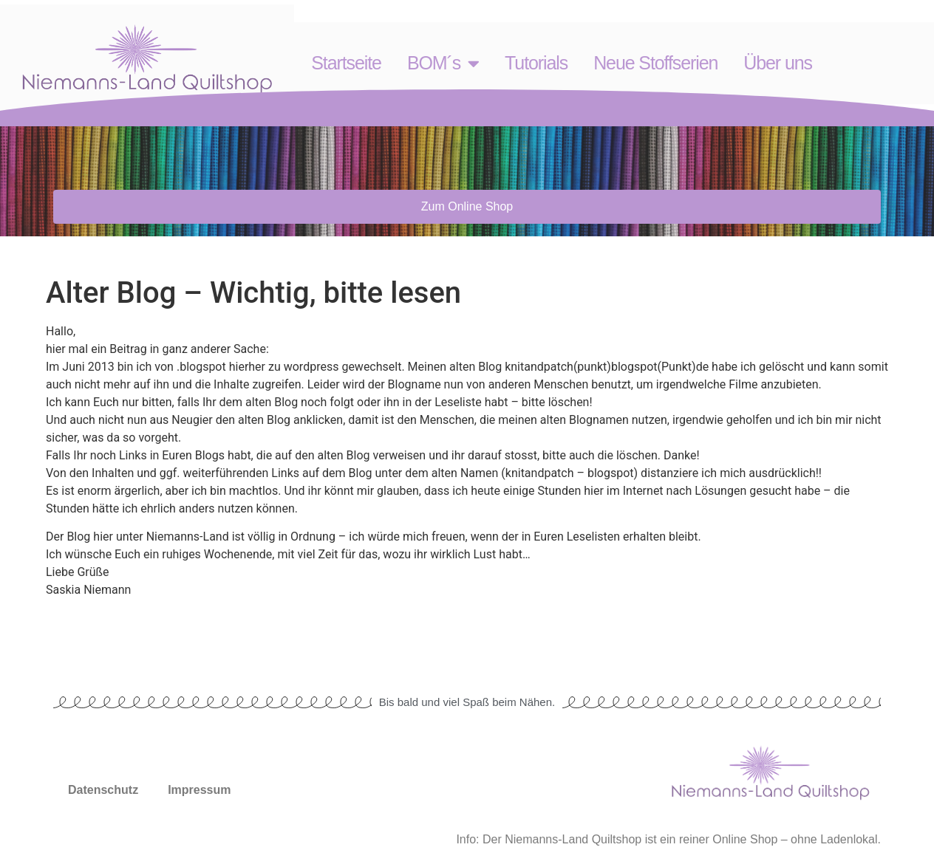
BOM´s (443, 63)
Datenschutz (103, 790)
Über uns (777, 62)
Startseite (346, 62)
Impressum (199, 790)
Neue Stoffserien (655, 62)
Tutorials (536, 62)
